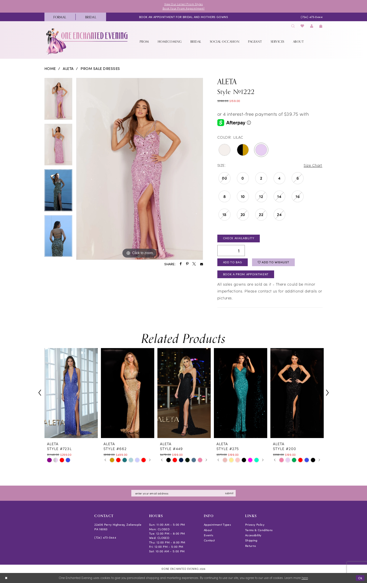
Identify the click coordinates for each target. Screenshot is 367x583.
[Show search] (293, 26)
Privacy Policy (254, 525)
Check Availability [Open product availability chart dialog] (238, 238)
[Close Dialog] (6, 578)
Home (50, 68)
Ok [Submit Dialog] (360, 578)
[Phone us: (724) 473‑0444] (311, 17)
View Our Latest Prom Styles (183, 4)
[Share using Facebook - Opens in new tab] (181, 264)
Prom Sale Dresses (100, 68)
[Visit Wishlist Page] (302, 26)
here (305, 578)
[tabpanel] (58, 101)
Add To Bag (232, 262)
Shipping (251, 541)
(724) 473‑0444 (105, 538)
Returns (250, 546)
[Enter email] (183, 493)
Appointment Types (217, 525)
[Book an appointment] (183, 17)
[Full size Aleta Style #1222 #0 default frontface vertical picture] (140, 169)
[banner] (87, 41)
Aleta (68, 68)
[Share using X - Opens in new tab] (194, 264)
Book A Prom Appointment (246, 274)
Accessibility (253, 535)
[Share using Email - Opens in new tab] (201, 264)
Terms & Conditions (259, 530)
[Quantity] (231, 250)
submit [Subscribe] (229, 493)
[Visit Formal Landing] (59, 17)
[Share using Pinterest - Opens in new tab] (187, 264)
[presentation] (71, 393)
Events (208, 535)
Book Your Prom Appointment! (183, 8)
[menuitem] (59, 17)
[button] (311, 26)
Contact (209, 541)
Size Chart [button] (313, 165)
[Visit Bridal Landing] (90, 17)
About (208, 530)
